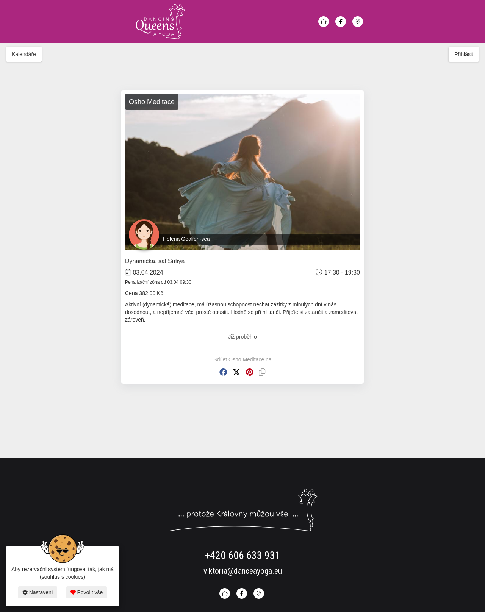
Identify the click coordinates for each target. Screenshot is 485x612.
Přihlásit (463, 54)
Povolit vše (86, 592)
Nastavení (37, 592)
